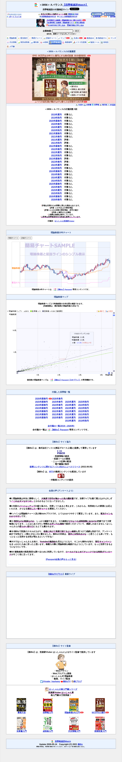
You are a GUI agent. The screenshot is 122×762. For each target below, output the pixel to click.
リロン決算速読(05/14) (67, 16)
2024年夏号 (56, 177)
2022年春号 (56, 149)
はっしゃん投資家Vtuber (64, 221)
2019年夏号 (56, 114)
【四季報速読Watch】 (75, 4)
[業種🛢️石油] (73, 14)
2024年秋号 (56, 181)
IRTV (51, 472)
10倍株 (44, 42)
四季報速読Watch (63, 741)
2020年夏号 (56, 127)
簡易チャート (35, 38)
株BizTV (65, 681)
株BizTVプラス (56, 574)
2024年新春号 (55, 171)
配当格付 (23, 38)
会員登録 (96, 14)
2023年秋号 (56, 168)
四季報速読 (55, 42)
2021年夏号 (56, 140)
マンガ (112, 38)
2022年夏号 (56, 152)
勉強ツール (93, 42)
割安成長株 (23, 42)
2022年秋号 (56, 155)
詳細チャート (50, 38)
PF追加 (111, 105)
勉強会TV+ (101, 38)
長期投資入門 (100, 731)
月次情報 (11, 42)
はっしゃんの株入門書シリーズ (61, 689)
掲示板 (103, 105)
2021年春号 (56, 136)
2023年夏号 (56, 165)
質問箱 (111, 16)
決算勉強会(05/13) (47, 16)
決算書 (87, 105)
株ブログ (76, 681)
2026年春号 (56, 199)
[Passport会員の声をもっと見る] (61, 559)
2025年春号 (56, 187)
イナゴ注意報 (79, 42)
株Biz (80, 744)
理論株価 (11, 38)
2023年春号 (56, 162)
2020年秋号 (56, 130)
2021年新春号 (55, 133)
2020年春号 (56, 124)
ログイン (109, 14)
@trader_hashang (50, 681)
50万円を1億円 (98, 712)
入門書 (11, 46)
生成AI (75, 38)
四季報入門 (48, 712)
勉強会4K (89, 38)
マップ (62, 38)
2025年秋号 (56, 193)
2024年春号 (56, 174)
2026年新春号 (55, 196)
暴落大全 (22, 712)
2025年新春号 (55, 184)
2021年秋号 (56, 143)
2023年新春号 (55, 158)
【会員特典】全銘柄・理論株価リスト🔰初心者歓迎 (65, 23)
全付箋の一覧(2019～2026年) (61, 426)
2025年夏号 (56, 190)
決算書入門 (22, 731)
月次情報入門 (74, 731)
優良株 (35, 42)
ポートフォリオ (14, 17)
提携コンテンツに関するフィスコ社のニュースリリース (55, 467)
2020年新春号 (55, 121)
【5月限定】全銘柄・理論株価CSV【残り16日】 (64, 20)
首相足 (105, 42)
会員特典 (95, 16)
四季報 (95, 105)
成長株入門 (48, 731)
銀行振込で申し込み (75, 25)
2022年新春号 (55, 146)
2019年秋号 (56, 118)
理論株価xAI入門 (72, 712)
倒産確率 (67, 42)
